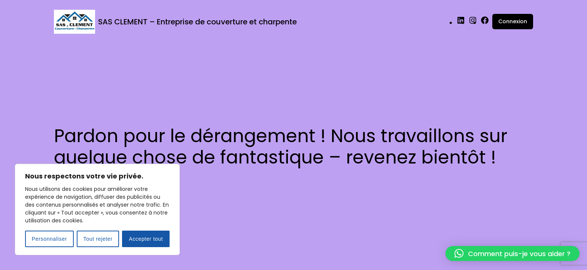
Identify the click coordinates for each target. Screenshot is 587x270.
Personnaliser (49, 239)
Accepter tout (146, 239)
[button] (512, 253)
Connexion (512, 21)
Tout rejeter (98, 239)
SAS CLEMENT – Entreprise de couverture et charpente (197, 21)
